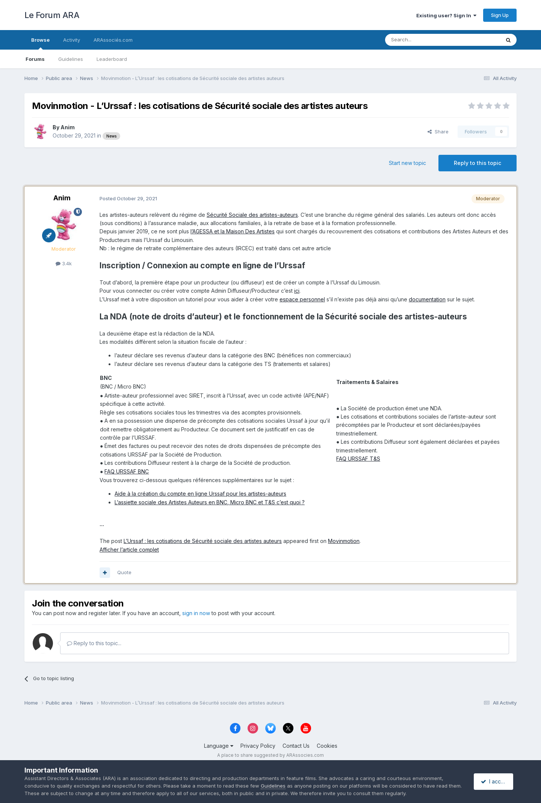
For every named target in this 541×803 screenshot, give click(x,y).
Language (218, 746)
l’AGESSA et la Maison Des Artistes (232, 231)
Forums (35, 59)
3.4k (64, 263)
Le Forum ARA (51, 15)
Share (438, 132)
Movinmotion (344, 541)
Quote (124, 572)
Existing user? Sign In (446, 15)
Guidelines (70, 59)
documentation (427, 299)
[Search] (423, 40)
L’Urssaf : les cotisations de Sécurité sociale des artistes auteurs (203, 541)
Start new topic (407, 163)
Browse (40, 43)
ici (296, 290)
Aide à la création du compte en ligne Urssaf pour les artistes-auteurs (200, 493)
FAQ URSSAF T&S (358, 458)
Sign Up (500, 15)
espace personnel (302, 299)
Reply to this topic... (94, 643)
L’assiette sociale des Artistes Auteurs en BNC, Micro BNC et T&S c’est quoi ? (210, 502)
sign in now (196, 613)
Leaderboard (112, 59)
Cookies (327, 746)
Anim (67, 127)
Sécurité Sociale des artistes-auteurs (252, 215)
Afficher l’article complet (129, 549)
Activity (71, 40)
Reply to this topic (477, 163)
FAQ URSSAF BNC (126, 471)
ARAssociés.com (113, 40)
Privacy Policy (257, 746)
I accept (495, 781)
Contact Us (296, 746)
